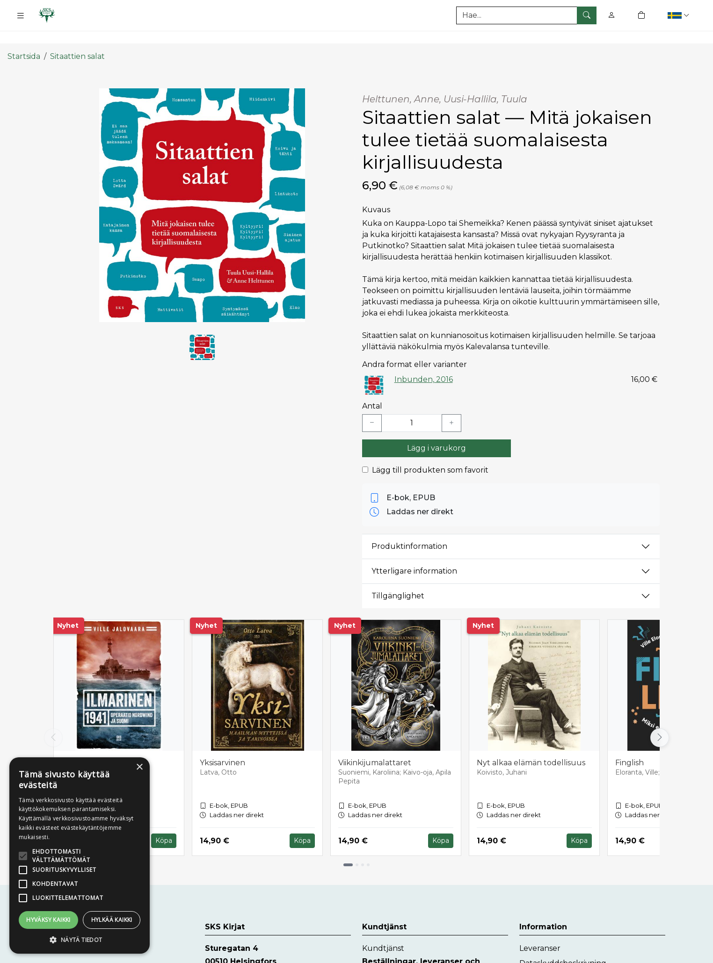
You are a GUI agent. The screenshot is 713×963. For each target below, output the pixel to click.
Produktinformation (409, 529)
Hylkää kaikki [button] (111, 920)
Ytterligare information (414, 553)
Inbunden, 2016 (423, 361)
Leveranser (539, 931)
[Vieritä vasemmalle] (53, 720)
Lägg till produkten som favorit (430, 452)
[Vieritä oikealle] (659, 720)
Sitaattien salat (77, 38)
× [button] (139, 767)
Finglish (629, 745)
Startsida (23, 38)
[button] (679, 15)
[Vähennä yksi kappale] (372, 406)
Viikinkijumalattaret (374, 745)
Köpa (163, 823)
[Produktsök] (526, 15)
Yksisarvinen (222, 745)
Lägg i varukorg (436, 430)
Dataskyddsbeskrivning (562, 945)
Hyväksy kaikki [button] (48, 920)
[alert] (79, 855)
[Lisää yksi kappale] (451, 406)
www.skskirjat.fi (233, 957)
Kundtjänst (383, 931)
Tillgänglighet (397, 578)
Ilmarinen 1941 (87, 745)
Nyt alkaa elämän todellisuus (531, 745)
